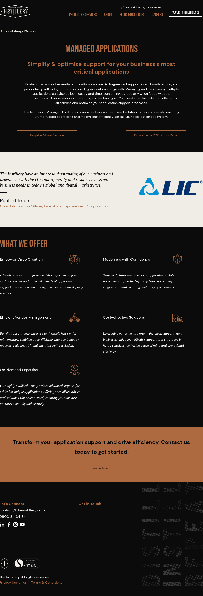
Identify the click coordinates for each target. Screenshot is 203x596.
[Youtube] (22, 524)
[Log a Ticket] (130, 7)
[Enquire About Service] (47, 135)
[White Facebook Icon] (9, 524)
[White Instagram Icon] (15, 524)
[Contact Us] (152, 7)
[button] (82, 14)
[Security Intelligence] (185, 12)
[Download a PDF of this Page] (156, 135)
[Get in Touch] (101, 468)
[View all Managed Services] (29, 31)
